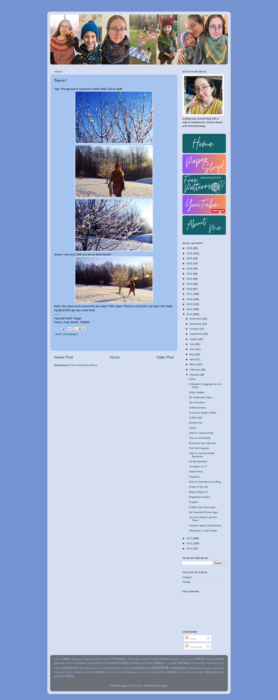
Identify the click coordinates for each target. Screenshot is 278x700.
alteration (58, 659)
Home (115, 357)
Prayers (193, 502)
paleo (111, 668)
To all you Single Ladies (202, 412)
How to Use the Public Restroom (202, 455)
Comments (193, 647)
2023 (189, 263)
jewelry (143, 663)
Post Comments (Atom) (83, 365)
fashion (200, 658)
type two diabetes (186, 672)
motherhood (70, 667)
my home (102, 668)
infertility (134, 663)
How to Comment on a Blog (205, 481)
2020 (189, 278)
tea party (143, 672)
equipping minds (186, 659)
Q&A (56, 672)
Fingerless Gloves (199, 497)
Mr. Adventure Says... (201, 397)
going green (94, 663)
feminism (210, 659)
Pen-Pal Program (199, 448)
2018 (189, 288)
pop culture (207, 668)
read (62, 672)
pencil (148, 668)
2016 (189, 299)
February (195, 369)
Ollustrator (137, 685)
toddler (161, 672)
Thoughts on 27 (198, 466)
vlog (208, 672)
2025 (189, 253)
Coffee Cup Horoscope (202, 507)
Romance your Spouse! (202, 443)
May (192, 354)
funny (220, 658)
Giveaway (81, 663)
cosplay (137, 659)
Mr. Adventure (88, 668)
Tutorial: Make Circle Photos (205, 525)
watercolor (218, 672)
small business (129, 672)
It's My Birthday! (198, 461)
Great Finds (196, 471)
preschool (219, 668)
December (196, 318)
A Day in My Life (198, 486)
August (194, 339)
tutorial (171, 672)
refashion (79, 672)
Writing (69, 676)
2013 (189, 314)
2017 (189, 293)
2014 (189, 309)
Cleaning (194, 476)
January (195, 374)
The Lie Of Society (199, 437)
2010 (189, 548)
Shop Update (196, 392)
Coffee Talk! (196, 417)
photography (70, 334)
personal (160, 667)
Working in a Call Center (203, 530)
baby (66, 658)
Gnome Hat (195, 422)
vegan (200, 672)
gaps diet (59, 663)
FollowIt (187, 577)
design (174, 659)
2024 (189, 258)
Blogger (163, 685)
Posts (190, 638)
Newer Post (63, 357)
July (192, 344)
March (193, 364)
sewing (99, 672)
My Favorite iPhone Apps (203, 512)
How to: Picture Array (201, 432)
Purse (192, 379)
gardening (70, 663)
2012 (189, 538)
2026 (189, 248)
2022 (189, 268)
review (89, 672)
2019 (189, 283)
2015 (189, 304)
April (193, 359)
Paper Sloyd (122, 668)
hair (104, 663)
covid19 (146, 659)
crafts (155, 659)
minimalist (211, 663)
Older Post (165, 357)
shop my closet (112, 672)
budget (86, 659)
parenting (137, 667)
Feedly (186, 582)
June (193, 349)
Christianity (119, 658)
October (195, 328)
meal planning (197, 663)
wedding (59, 676)
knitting (158, 662)
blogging (76, 659)
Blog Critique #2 (198, 492)
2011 (189, 543)
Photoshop (194, 668)
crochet (164, 658)
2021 (189, 273)
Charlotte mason (100, 659)
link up (167, 663)
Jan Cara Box (197, 402)
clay (130, 659)
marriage (183, 662)
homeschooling (117, 662)
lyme (173, 663)
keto (150, 663)
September (196, 333)
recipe (69, 672)
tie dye (152, 672)
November (196, 323)
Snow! (192, 427)
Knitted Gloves (197, 407)
